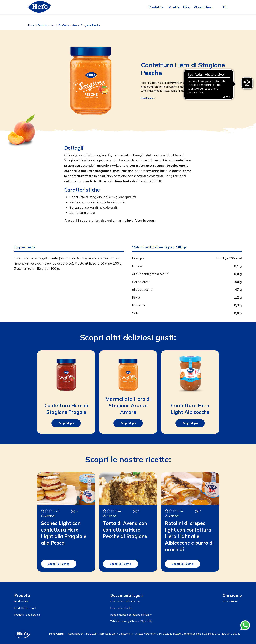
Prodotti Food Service (27, 614)
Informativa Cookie (121, 608)
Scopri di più (66, 423)
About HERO (230, 601)
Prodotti (155, 7)
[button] (225, 7)
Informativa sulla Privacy (125, 601)
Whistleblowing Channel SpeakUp (131, 621)
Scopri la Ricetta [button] (58, 563)
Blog (186, 7)
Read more (148, 97)
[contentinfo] (128, 613)
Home (31, 25)
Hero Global (56, 633)
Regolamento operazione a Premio (131, 614)
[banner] (128, 7)
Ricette (173, 7)
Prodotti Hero (22, 601)
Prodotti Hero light (25, 608)
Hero (52, 25)
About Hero (203, 7)
